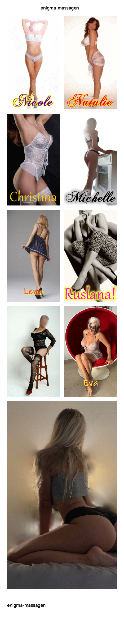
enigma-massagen (59, 8)
